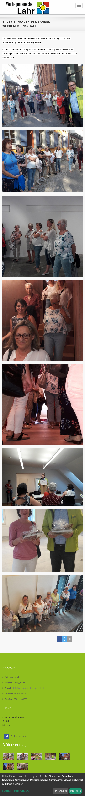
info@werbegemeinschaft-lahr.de (29, 688)
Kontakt (6, 721)
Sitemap (6, 725)
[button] (59, 639)
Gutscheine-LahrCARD (13, 717)
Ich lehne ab (60, 790)
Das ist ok (75, 790)
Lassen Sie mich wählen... (16, 790)
